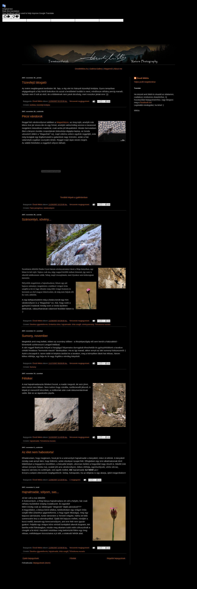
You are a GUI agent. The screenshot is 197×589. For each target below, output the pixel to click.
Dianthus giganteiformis (39, 324)
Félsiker (27, 378)
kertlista (33, 105)
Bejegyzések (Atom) (41, 563)
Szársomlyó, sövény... (36, 219)
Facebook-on (145, 102)
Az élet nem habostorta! (38, 452)
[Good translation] (6, 16)
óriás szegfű (76, 324)
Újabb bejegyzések (31, 558)
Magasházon (63, 122)
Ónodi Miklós (143, 78)
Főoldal (73, 558)
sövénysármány (88, 324)
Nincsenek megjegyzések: (79, 101)
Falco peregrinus (36, 208)
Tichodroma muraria (102, 324)
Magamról (108, 69)
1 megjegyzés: (75, 480)
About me (118, 69)
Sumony (33, 367)
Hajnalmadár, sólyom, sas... (40, 492)
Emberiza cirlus (54, 324)
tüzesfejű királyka (43, 105)
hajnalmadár (66, 324)
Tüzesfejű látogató (34, 82)
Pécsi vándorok (32, 116)
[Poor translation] (15, 16)
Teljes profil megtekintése (145, 82)
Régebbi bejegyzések (116, 558)
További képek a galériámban (74, 197)
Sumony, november (35, 335)
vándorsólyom (49, 208)
